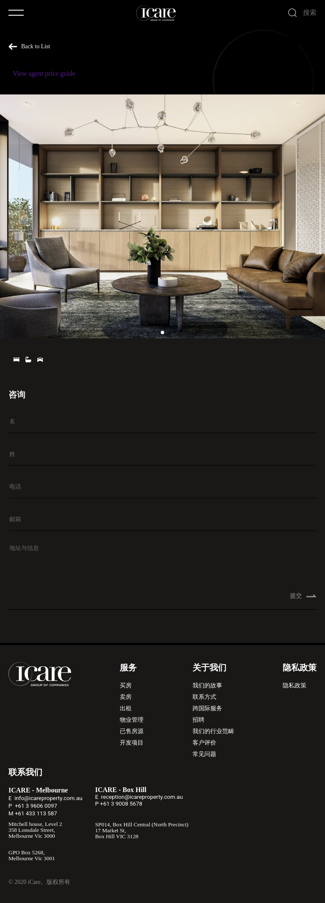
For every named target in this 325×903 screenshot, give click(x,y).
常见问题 (204, 754)
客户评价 (204, 743)
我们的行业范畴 (213, 731)
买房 (126, 685)
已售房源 (131, 731)
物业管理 (131, 720)
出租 (126, 708)
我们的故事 (207, 685)
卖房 (126, 697)
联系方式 (204, 697)
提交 (303, 600)
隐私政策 (294, 685)
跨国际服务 (207, 708)
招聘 (198, 720)
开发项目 (131, 743)
